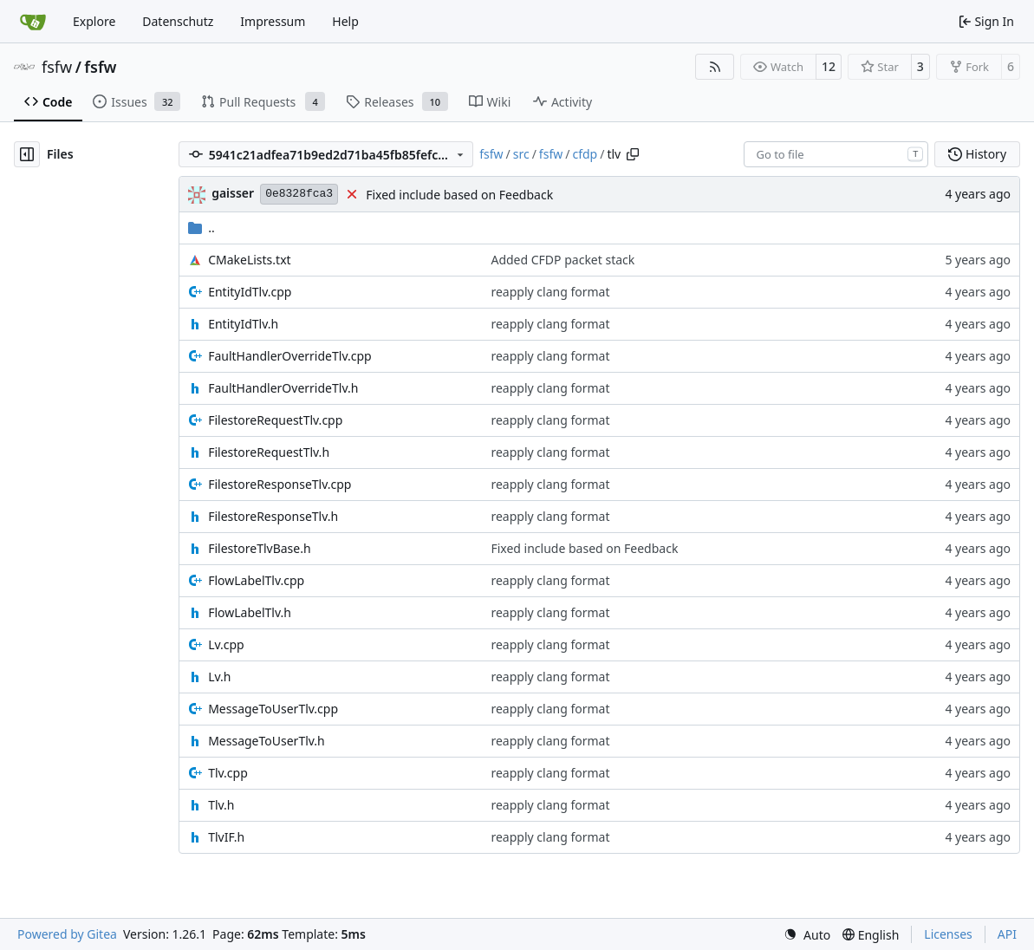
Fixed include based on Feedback (459, 194)
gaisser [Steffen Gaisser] (232, 193)
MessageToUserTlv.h (266, 740)
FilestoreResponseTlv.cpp (279, 484)
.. (201, 227)
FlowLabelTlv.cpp (256, 580)
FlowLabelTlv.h (249, 612)
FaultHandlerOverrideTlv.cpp (289, 356)
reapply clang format (550, 291)
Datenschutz (177, 21)
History (977, 154)
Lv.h (219, 676)
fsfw (57, 66)
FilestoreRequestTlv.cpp (275, 420)
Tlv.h (221, 805)
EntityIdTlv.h (243, 324)
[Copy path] (633, 154)
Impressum (272, 21)
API (1007, 934)
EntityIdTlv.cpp (249, 291)
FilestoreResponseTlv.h (273, 516)
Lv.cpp (226, 644)
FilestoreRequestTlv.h (268, 452)
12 (829, 66)
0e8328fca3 (299, 193)
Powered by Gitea (67, 934)
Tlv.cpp (228, 773)
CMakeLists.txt (249, 259)
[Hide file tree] (27, 154)
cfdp (584, 154)
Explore (94, 21)
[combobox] (836, 154)
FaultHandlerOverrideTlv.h (283, 388)
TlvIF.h (226, 837)
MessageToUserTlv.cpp (273, 708)
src (521, 154)
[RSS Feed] (715, 67)
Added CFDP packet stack (562, 259)
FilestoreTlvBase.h (259, 548)
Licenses (948, 934)
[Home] (33, 21)
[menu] (807, 935)
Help (345, 21)
